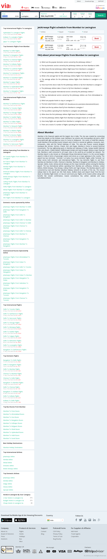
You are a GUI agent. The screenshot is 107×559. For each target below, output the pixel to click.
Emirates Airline (8, 466)
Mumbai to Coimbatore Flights (13, 73)
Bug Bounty (57, 539)
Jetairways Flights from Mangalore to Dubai (16, 279)
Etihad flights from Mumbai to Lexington (17, 190)
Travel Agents (75, 534)
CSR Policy (56, 531)
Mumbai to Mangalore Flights (13, 91)
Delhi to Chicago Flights (11, 323)
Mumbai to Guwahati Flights (13, 78)
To (22, 14)
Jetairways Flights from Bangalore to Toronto (16, 294)
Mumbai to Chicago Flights (12, 113)
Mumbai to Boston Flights (12, 135)
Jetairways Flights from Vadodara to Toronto (15, 284)
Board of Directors (7, 534)
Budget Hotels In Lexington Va (17, 500)
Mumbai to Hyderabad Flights (13, 87)
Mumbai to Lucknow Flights (12, 69)
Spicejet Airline (8, 490)
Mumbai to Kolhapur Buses (12, 423)
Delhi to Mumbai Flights (11, 369)
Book (97, 38)
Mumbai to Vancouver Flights (13, 144)
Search (100, 15)
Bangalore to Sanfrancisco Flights (14, 350)
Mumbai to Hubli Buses (11, 435)
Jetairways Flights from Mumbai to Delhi (17, 207)
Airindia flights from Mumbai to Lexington (14, 168)
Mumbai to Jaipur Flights (11, 82)
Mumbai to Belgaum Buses (12, 426)
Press (3, 536)
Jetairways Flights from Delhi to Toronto (17, 267)
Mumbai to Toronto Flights (12, 108)
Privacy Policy (57, 534)
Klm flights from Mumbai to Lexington (16, 198)
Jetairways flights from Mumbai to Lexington (15, 194)
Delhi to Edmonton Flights (12, 341)
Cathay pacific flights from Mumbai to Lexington (16, 183)
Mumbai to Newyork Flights (12, 126)
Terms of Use (57, 536)
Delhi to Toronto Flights (11, 309)
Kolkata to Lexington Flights (13, 37)
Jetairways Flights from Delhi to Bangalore (14, 216)
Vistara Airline (7, 487)
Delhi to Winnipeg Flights (11, 327)
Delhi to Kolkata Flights (11, 396)
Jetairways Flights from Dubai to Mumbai (17, 275)
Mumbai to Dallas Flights (11, 122)
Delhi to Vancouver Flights (12, 318)
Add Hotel (74, 531)
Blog (42, 534)
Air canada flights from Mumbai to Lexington (15, 158)
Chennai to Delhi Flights (11, 378)
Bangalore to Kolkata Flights (13, 392)
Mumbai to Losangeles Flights (13, 140)
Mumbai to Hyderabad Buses (13, 432)
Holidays (22, 536)
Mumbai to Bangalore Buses (13, 420)
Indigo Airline (7, 484)
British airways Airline (10, 469)
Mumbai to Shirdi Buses (11, 429)
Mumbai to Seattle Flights (12, 117)
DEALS (79, 1)
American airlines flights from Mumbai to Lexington (17, 173)
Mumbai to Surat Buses (11, 438)
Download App (89, 1)
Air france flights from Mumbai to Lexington (15, 163)
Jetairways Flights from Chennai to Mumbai (15, 227)
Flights (21, 531)
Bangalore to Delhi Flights (12, 360)
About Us (4, 531)
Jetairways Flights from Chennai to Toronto (15, 299)
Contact (43, 531)
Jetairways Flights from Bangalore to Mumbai (16, 240)
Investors (4, 539)
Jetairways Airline (9, 457)
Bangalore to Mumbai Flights (13, 383)
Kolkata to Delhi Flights (11, 401)
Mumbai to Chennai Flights (12, 60)
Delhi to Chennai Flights (11, 387)
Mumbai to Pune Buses (11, 411)
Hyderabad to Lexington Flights (14, 33)
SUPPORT (101, 1)
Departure (44, 14)
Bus (20, 539)
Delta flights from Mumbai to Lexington (17, 187)
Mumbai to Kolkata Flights (12, 64)
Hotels (21, 534)
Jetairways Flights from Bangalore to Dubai (16, 289)
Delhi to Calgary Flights (11, 336)
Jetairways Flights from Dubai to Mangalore (14, 271)
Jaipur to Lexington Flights (12, 42)
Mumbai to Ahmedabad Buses (13, 414)
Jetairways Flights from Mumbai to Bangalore (15, 245)
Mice (20, 541)
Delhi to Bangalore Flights (12, 365)
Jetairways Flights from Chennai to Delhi (17, 223)
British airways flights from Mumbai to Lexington (16, 178)
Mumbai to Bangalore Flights (13, 55)
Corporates (75, 536)
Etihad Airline (7, 463)
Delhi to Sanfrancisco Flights (13, 314)
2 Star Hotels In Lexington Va (17, 498)
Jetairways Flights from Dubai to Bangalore (14, 263)
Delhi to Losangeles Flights (12, 345)
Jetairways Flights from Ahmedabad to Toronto (16, 258)
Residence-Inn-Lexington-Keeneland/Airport (83, 104)
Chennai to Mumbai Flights (12, 374)
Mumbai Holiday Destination (12, 447)
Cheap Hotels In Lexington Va (17, 503)
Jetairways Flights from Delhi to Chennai (17, 231)
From (3, 14)
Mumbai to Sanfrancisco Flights (14, 104)
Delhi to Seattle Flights (11, 332)
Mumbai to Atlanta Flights (12, 131)
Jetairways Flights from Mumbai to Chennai (15, 235)
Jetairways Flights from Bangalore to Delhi (16, 211)
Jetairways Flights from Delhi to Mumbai (17, 220)
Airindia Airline (8, 460)
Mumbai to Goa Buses (11, 417)
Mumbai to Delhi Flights (11, 51)
